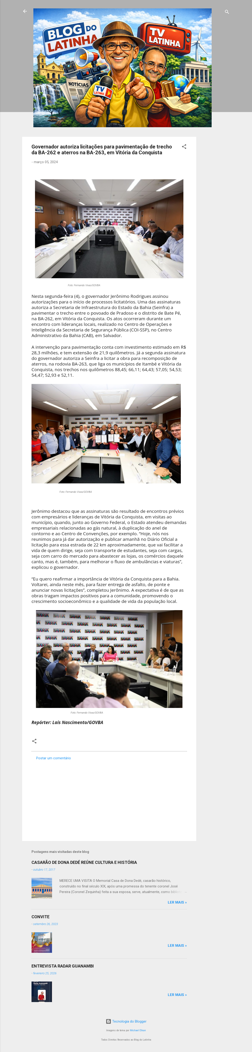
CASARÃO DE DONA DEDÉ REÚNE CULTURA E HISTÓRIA (84, 862)
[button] (184, 147)
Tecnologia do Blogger (126, 1021)
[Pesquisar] (227, 13)
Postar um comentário (53, 758)
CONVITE (40, 916)
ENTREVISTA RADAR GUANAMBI (63, 966)
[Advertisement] (215, 207)
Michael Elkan (138, 1030)
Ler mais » (177, 902)
